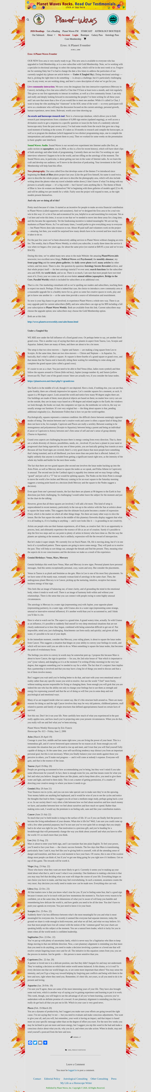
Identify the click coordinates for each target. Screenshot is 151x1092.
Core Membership (73, 39)
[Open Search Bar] (28, 20)
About (52, 35)
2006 (69, 1050)
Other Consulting (99, 1078)
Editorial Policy (52, 1078)
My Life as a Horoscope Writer (76, 1083)
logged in (72, 1070)
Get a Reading (53, 31)
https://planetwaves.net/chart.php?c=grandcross (51, 381)
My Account (64, 35)
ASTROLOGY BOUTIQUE (108, 31)
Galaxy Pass (97, 35)
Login (75, 35)
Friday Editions (79, 1050)
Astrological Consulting (75, 1078)
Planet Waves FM (70, 31)
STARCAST (86, 31)
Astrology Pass (112, 35)
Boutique (85, 35)
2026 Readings (37, 31)
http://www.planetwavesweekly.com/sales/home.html (53, 322)
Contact (37, 1078)
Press (113, 1078)
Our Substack (38, 35)
